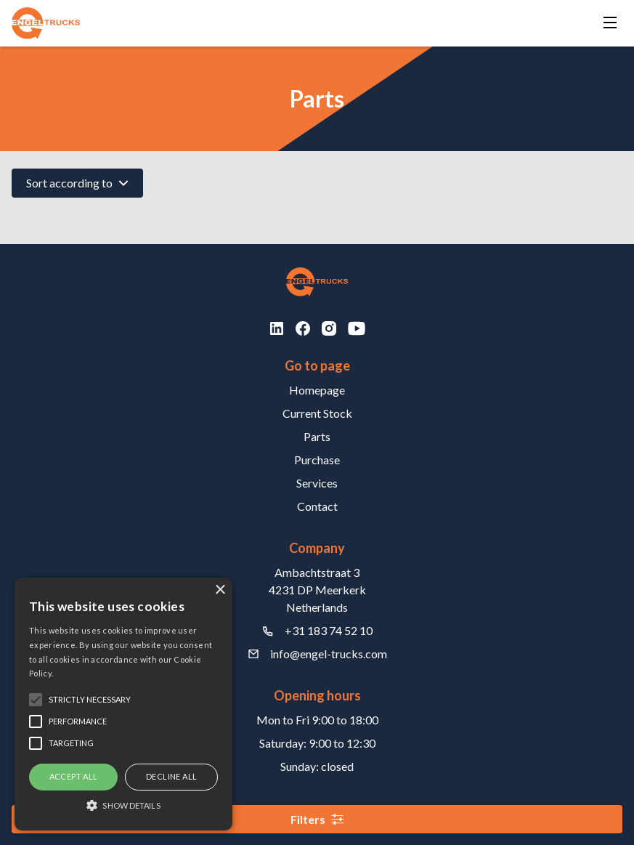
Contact (317, 506)
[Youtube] (356, 328)
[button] (123, 805)
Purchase (317, 459)
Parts (317, 436)
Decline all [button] (171, 776)
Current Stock (317, 413)
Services (317, 483)
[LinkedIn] (276, 328)
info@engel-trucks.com (328, 653)
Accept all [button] (73, 776)
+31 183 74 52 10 (329, 630)
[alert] (123, 704)
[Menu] (610, 23)
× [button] (219, 590)
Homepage (317, 390)
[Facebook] (303, 328)
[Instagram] (329, 328)
